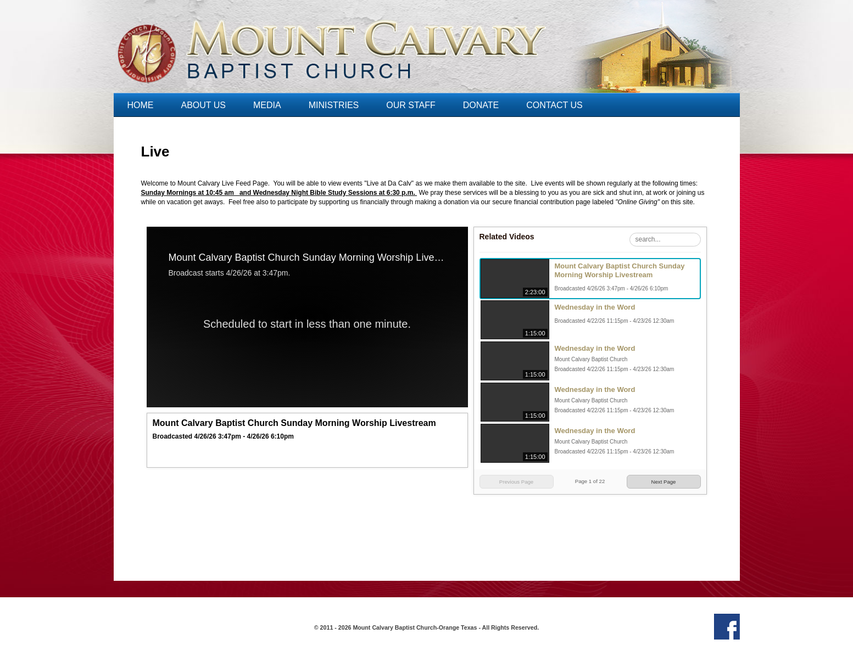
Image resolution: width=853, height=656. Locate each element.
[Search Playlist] (665, 239)
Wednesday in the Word (595, 307)
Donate (481, 105)
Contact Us (554, 105)
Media (267, 105)
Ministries (334, 105)
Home (140, 105)
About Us (203, 105)
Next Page (663, 482)
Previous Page (516, 482)
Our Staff (410, 105)
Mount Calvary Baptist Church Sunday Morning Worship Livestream (620, 270)
